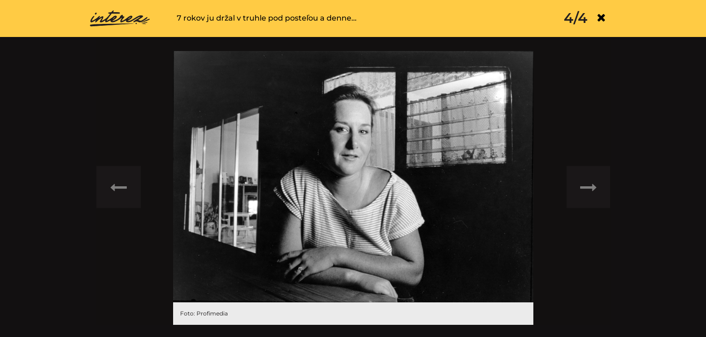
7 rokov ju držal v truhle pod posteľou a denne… (267, 18)
